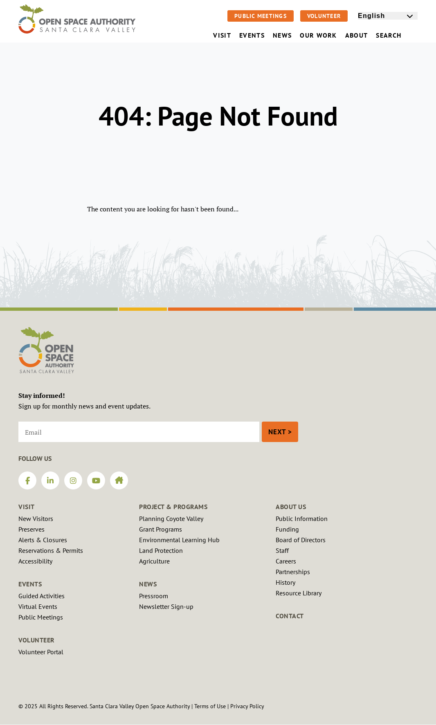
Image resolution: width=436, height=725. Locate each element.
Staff (282, 550)
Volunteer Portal (40, 652)
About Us (291, 507)
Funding (287, 529)
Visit (26, 507)
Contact (290, 616)
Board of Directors (301, 540)
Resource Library (298, 593)
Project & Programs (173, 507)
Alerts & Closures (42, 540)
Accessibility (35, 561)
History (285, 582)
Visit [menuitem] (222, 35)
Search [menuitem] (395, 35)
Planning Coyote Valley (171, 518)
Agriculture (154, 561)
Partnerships (293, 572)
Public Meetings (260, 16)
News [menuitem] (282, 35)
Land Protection (161, 550)
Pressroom (153, 596)
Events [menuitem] (252, 35)
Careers (286, 561)
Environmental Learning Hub (179, 540)
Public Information (302, 518)
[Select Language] (388, 16)
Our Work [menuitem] (318, 35)
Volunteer (324, 16)
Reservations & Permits (50, 550)
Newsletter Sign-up (166, 606)
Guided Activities (41, 596)
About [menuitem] (356, 35)
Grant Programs (160, 529)
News (148, 584)
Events (30, 584)
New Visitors (35, 518)
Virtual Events (37, 606)
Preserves (31, 529)
